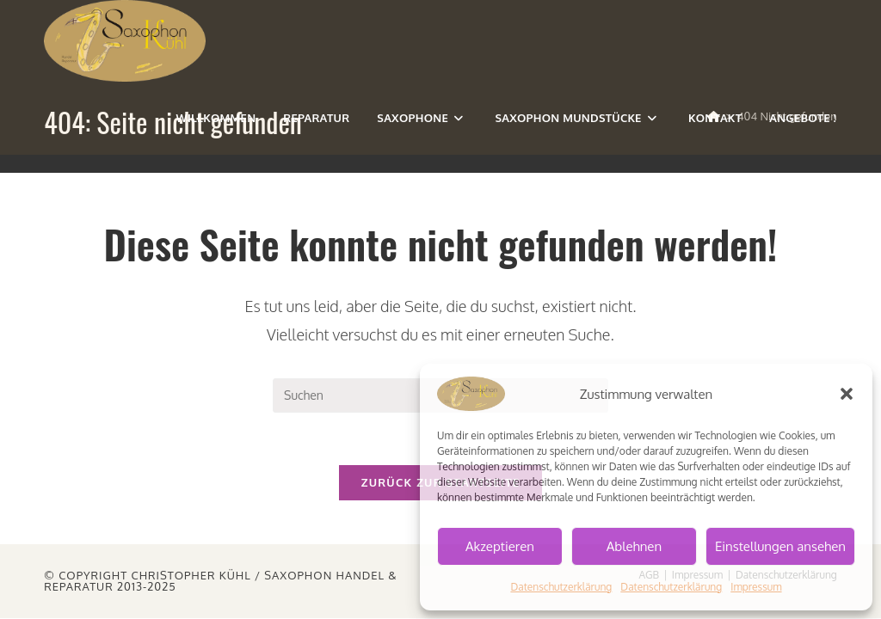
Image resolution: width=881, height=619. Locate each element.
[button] (846, 393)
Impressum (755, 586)
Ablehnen (634, 546)
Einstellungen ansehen (780, 546)
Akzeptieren (499, 546)
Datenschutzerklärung (561, 586)
